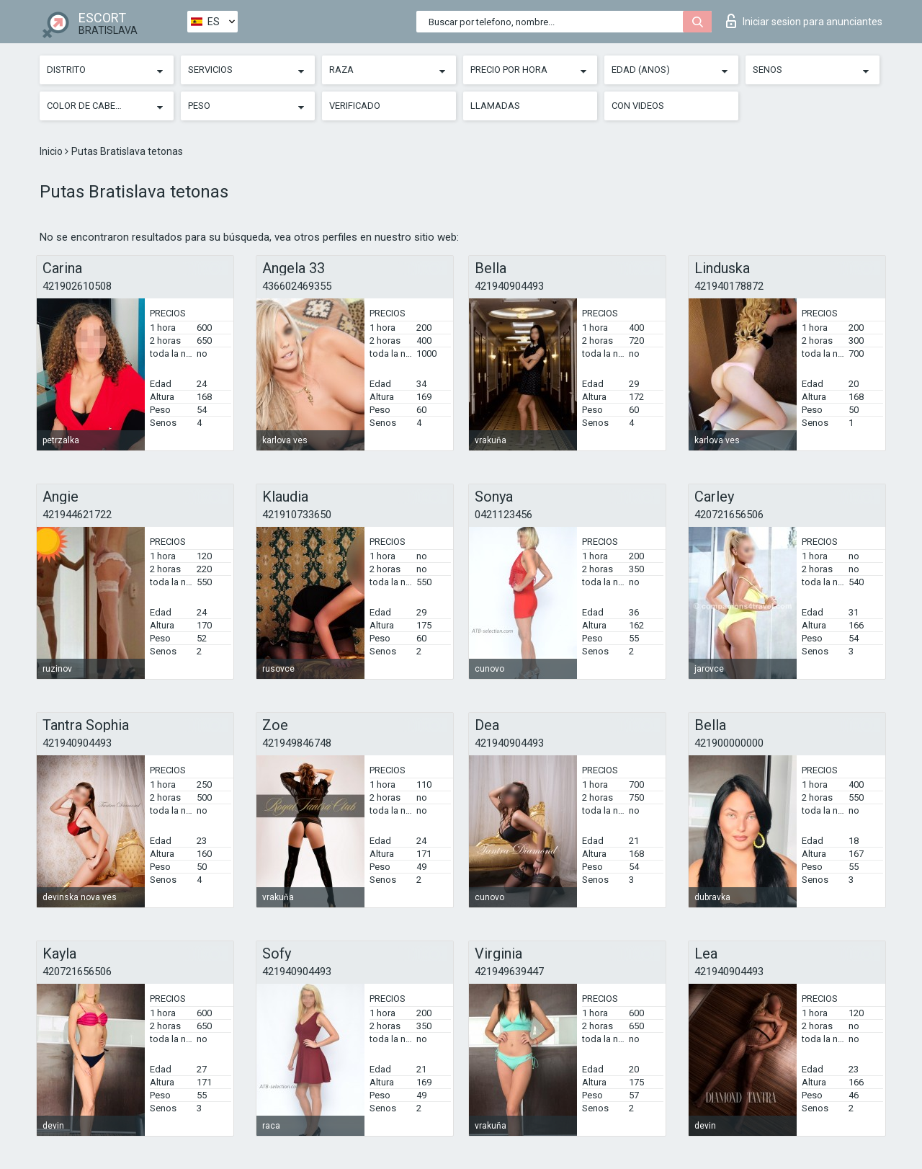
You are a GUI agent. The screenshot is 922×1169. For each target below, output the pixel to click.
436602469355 (296, 286)
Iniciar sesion (804, 21)
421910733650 (296, 514)
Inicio (52, 151)
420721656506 (729, 514)
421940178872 (729, 286)
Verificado (354, 105)
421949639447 (509, 971)
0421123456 (503, 514)
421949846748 (296, 743)
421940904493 (509, 286)
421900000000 (729, 743)
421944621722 (77, 514)
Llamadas (495, 105)
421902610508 (77, 286)
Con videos (638, 105)
